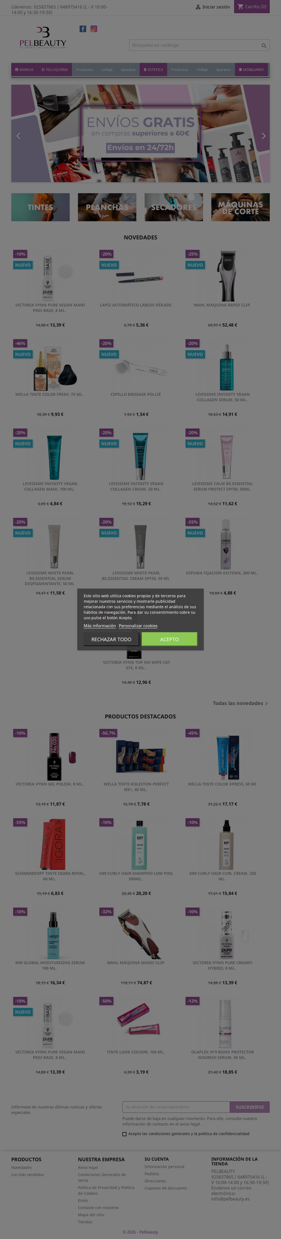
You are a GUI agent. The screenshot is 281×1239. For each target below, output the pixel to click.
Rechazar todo (111, 639)
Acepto (169, 639)
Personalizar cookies (138, 625)
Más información (100, 625)
